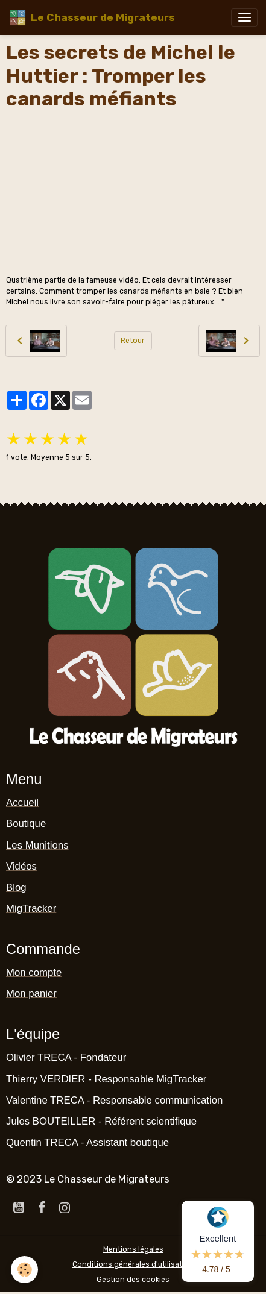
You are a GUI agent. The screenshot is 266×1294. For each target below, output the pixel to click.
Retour (133, 340)
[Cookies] (24, 1269)
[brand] (91, 17)
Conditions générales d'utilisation (133, 1264)
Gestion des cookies (133, 1279)
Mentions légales (133, 1249)
